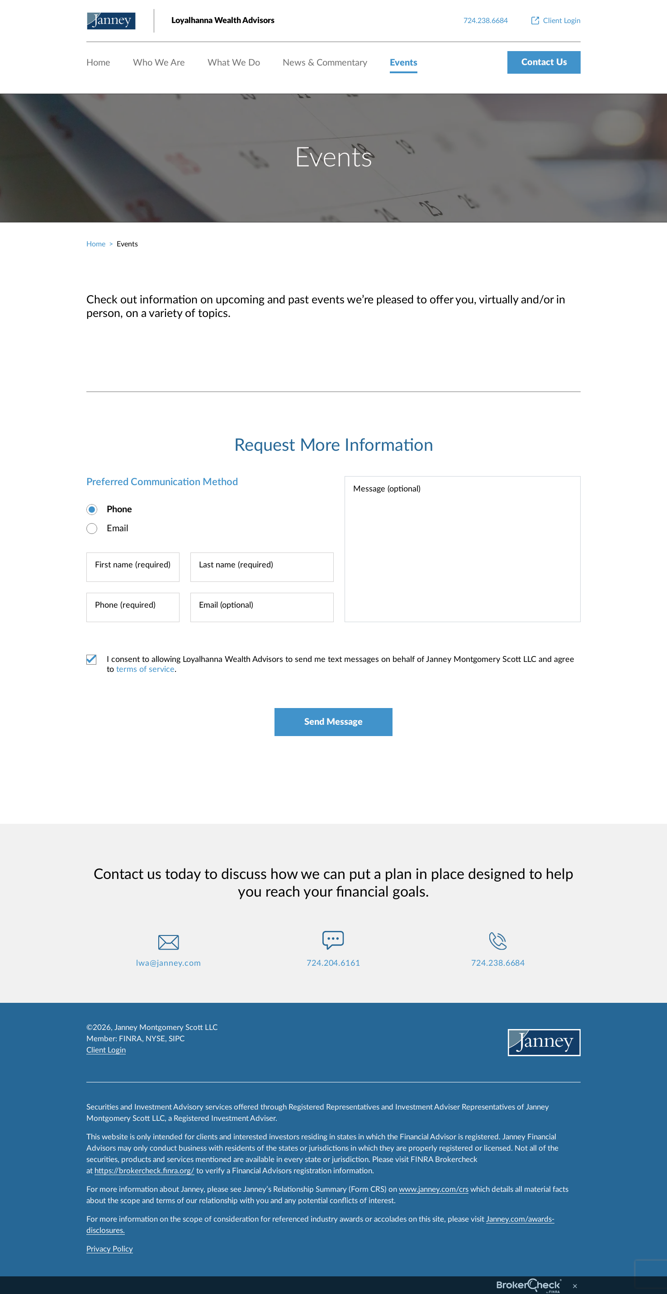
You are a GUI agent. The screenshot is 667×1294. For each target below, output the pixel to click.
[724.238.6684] (486, 20)
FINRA (130, 1039)
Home (98, 62)
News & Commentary (325, 62)
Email (117, 528)
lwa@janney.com (168, 963)
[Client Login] (555, 20)
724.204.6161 (333, 963)
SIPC (176, 1039)
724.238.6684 (498, 963)
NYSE (155, 1039)
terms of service (145, 670)
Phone (119, 509)
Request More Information (333, 445)
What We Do (234, 62)
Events (403, 62)
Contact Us (544, 62)
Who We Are (159, 62)
